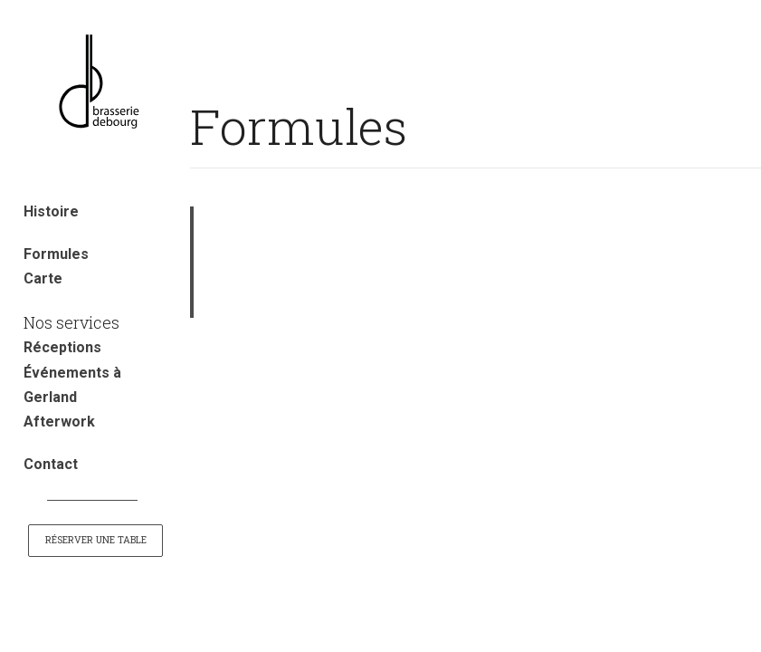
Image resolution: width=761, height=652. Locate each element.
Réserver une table (96, 539)
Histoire (51, 211)
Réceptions (62, 347)
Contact (51, 464)
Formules (56, 254)
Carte (43, 278)
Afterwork (59, 421)
